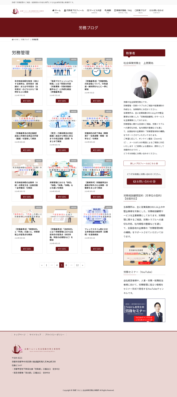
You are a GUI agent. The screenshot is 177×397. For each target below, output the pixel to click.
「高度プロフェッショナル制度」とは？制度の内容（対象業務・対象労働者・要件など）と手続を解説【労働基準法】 (61, 86)
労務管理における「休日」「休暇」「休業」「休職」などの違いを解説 (61, 185)
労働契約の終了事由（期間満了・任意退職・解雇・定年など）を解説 (96, 136)
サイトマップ (35, 334)
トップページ (19, 334)
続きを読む (27, 101)
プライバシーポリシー (54, 334)
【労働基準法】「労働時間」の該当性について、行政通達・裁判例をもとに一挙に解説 (97, 85)
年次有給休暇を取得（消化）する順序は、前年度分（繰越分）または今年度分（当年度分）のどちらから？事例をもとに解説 (27, 86)
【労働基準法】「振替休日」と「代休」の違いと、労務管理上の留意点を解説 (27, 232)
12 (77, 265)
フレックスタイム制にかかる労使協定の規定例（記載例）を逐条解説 (96, 232)
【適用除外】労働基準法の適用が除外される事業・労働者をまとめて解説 (96, 185)
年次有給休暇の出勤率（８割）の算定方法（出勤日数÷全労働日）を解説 (26, 185)
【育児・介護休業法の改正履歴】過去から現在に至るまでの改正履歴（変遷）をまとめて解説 (61, 137)
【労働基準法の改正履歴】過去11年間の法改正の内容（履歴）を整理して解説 (26, 136)
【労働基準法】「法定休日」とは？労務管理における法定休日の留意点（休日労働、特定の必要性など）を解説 (62, 234)
